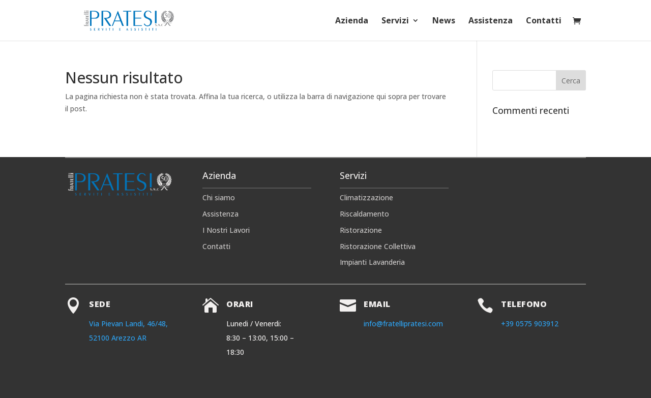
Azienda (351, 21)
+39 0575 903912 (529, 323)
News (443, 21)
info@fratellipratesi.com (403, 323)
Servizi (395, 21)
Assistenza (490, 21)
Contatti (543, 21)
